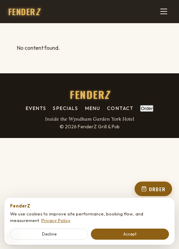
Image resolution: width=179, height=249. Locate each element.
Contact (120, 108)
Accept (130, 234)
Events (36, 108)
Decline (49, 234)
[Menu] (164, 11)
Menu (92, 108)
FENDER (24, 11)
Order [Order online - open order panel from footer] (147, 108)
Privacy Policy (55, 220)
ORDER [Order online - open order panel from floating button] (153, 189)
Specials (65, 108)
